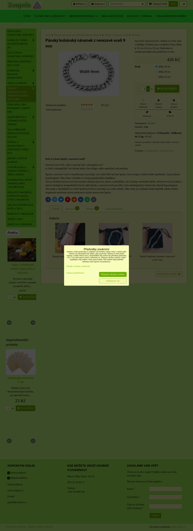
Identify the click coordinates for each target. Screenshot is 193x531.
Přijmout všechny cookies (113, 274)
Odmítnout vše (113, 281)
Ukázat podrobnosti (75, 273)
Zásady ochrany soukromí (78, 266)
